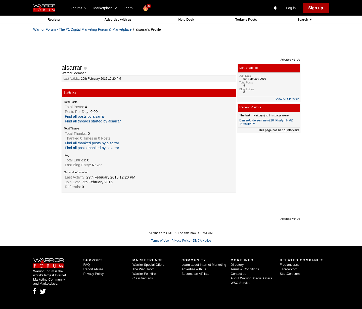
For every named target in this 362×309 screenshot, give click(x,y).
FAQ (86, 265)
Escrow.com (288, 269)
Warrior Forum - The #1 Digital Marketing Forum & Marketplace (82, 29)
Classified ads (142, 278)
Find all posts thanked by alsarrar (92, 148)
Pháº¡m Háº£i (284, 120)
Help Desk (186, 19)
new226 (268, 120)
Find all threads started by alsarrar (93, 121)
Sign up (315, 8)
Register (54, 19)
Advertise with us (117, 19)
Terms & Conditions (245, 269)
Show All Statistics (287, 99)
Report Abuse (93, 269)
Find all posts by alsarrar (85, 116)
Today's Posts (246, 19)
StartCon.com (290, 274)
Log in (291, 8)
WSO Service (240, 283)
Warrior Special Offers (148, 265)
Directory (237, 265)
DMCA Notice (202, 240)
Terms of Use (160, 240)
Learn (129, 8)
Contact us (238, 274)
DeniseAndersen (250, 120)
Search (303, 19)
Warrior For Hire (144, 274)
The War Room (143, 269)
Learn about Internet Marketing (204, 265)
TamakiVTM (247, 124)
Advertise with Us (290, 59)
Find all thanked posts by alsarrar (92, 143)
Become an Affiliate (195, 274)
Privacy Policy (180, 240)
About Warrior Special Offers (251, 278)
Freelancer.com (291, 265)
